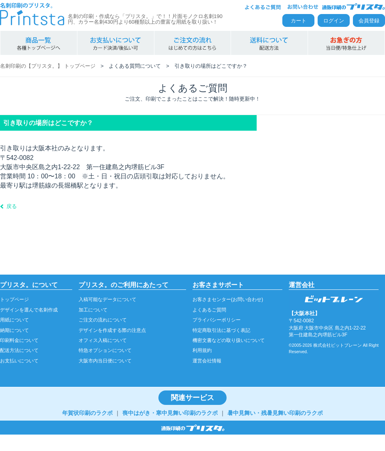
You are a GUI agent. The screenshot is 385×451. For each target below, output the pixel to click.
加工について (93, 310)
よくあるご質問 (209, 310)
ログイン (333, 21)
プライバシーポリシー (216, 320)
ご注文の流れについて (103, 320)
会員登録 (369, 21)
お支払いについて (19, 361)
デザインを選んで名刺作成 (29, 310)
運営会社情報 (206, 361)
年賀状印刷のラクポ (87, 413)
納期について (14, 330)
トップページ (14, 299)
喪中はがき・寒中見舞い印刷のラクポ (170, 413)
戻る (11, 206)
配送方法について (19, 350)
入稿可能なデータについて (107, 299)
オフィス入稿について (103, 340)
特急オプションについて (105, 350)
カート (298, 21)
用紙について (14, 320)
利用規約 (202, 350)
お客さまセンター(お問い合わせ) (227, 299)
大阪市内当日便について (105, 361)
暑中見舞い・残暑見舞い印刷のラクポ (275, 413)
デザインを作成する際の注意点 (112, 330)
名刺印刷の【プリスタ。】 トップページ (47, 66)
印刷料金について (19, 340)
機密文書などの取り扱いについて (228, 340)
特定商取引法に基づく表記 (221, 330)
